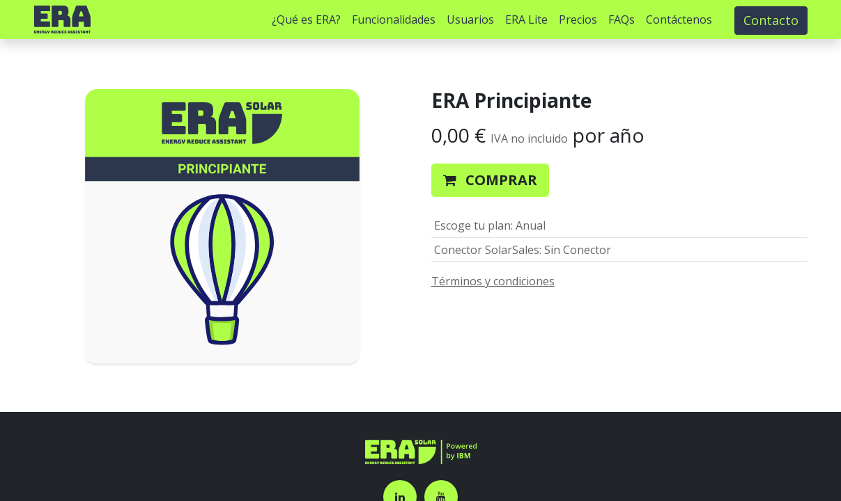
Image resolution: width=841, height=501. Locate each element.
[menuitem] (306, 19)
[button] (490, 180)
